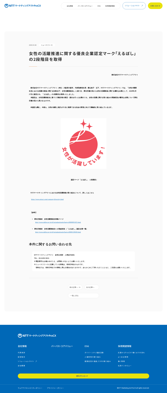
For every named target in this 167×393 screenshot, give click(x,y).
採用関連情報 (110, 6)
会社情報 (70, 6)
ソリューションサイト (27, 364)
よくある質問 (123, 360)
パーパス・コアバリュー (85, 6)
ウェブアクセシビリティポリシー (30, 387)
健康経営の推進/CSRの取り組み (98, 364)
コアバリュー (62, 349)
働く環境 (121, 364)
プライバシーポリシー (55, 387)
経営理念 (21, 360)
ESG (99, 6)
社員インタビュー (125, 369)
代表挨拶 (21, 356)
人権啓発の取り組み (93, 360)
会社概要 (21, 369)
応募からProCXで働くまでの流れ (131, 356)
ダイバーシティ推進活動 (94, 356)
